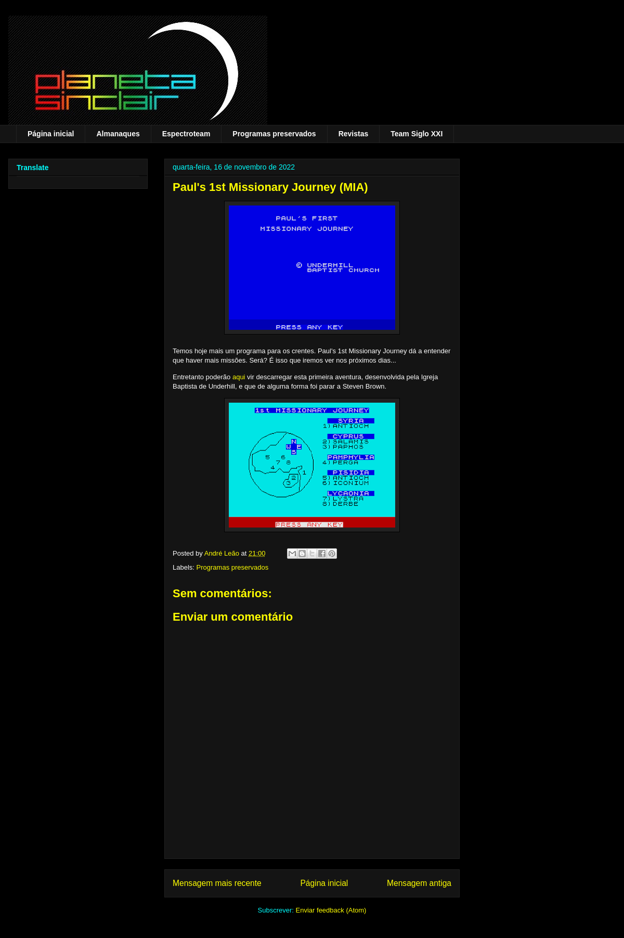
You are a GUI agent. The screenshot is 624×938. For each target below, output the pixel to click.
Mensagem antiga (419, 883)
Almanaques (117, 134)
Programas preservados (274, 134)
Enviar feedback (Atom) (331, 910)
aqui (238, 377)
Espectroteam (186, 134)
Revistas (354, 134)
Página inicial (51, 134)
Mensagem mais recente (217, 883)
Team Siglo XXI (417, 134)
